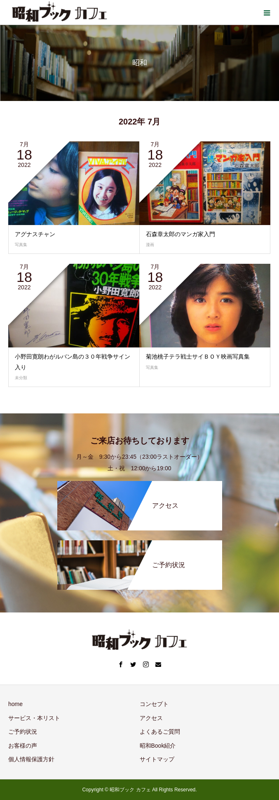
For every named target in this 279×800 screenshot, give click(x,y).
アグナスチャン (35, 234)
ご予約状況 (22, 731)
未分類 (21, 377)
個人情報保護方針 (31, 759)
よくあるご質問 (160, 731)
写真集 (21, 244)
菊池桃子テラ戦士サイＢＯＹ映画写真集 (198, 356)
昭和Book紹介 (158, 745)
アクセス (151, 718)
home (15, 704)
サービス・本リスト (34, 718)
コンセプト (154, 704)
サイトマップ (157, 759)
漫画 (150, 244)
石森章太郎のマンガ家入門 (180, 234)
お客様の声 (22, 745)
